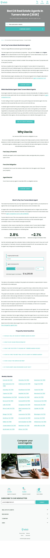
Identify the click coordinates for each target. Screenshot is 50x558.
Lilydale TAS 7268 (39, 408)
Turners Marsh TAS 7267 (9, 425)
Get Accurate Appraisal (25, 121)
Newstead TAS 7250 (39, 393)
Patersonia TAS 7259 (39, 404)
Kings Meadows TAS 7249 (10, 397)
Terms (22, 535)
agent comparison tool (39, 78)
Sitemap (28, 533)
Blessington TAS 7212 (39, 414)
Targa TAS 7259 (38, 384)
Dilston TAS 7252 (23, 429)
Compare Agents (25, 85)
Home (2, 40)
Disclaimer (28, 535)
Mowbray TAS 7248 (8, 418)
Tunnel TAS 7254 (38, 389)
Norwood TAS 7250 (8, 401)
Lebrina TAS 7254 (39, 397)
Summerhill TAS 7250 (24, 401)
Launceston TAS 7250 (24, 414)
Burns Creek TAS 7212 (8, 408)
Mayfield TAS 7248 (24, 393)
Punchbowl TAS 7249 (24, 389)
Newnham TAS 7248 (24, 425)
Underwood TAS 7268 (24, 384)
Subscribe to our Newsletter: (14, 498)
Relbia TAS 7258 (7, 422)
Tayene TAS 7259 (7, 393)
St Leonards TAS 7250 (24, 418)
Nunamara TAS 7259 (39, 380)
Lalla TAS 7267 (7, 404)
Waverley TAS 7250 (24, 380)
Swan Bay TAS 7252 (8, 389)
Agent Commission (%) (13, 264)
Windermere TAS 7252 (40, 422)
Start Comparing (25, 447)
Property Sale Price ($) (13, 255)
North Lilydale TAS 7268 (25, 422)
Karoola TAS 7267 (7, 380)
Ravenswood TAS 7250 (40, 401)
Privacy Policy (22, 533)
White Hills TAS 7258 (39, 425)
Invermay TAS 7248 (39, 418)
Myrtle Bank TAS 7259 (8, 429)
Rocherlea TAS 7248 (24, 397)
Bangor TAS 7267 (7, 414)
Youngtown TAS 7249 (24, 404)
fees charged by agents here (9, 325)
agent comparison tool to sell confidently (17, 213)
